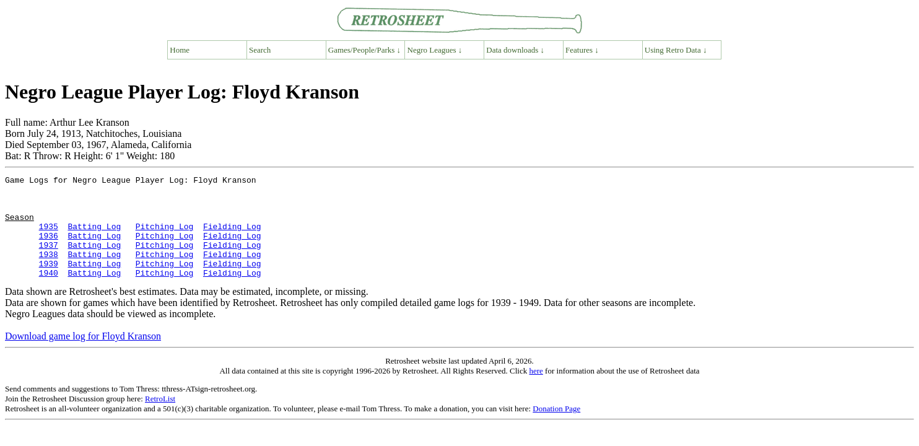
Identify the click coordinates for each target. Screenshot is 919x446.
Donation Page (556, 429)
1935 (48, 237)
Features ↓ (582, 50)
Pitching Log (165, 237)
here (535, 391)
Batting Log (94, 237)
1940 (48, 293)
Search (260, 50)
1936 (48, 248)
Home (179, 50)
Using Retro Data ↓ (676, 50)
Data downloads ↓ (515, 50)
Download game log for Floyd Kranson (83, 356)
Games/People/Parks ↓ (364, 50)
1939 (48, 281)
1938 (48, 270)
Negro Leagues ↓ (435, 50)
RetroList (160, 419)
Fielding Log (232, 237)
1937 (48, 259)
